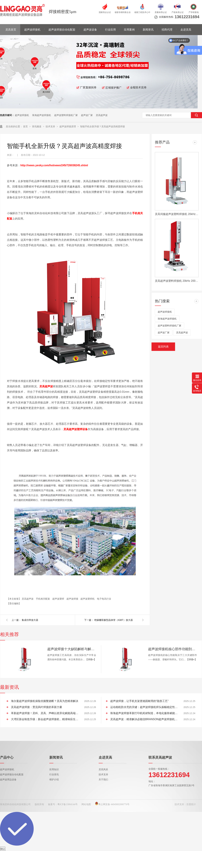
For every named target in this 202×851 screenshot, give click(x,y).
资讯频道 (37, 126)
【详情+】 (90, 659)
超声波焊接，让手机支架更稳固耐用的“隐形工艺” (139, 701)
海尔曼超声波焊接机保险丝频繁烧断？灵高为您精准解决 (44, 701)
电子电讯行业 (104, 598)
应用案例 (129, 29)
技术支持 (51, 126)
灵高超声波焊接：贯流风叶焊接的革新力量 (36, 707)
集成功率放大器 (30, 620)
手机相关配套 (43, 598)
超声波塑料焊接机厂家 (66, 115)
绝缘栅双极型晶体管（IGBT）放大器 (113, 620)
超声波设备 (90, 29)
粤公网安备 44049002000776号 (112, 804)
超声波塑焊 (58, 598)
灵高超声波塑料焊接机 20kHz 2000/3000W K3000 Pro (177, 280)
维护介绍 (54, 779)
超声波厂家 (87, 115)
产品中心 (6, 757)
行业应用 (110, 29)
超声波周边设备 (8, 779)
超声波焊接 (72, 598)
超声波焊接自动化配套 (61, 29)
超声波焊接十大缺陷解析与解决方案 (71, 649)
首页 (25, 126)
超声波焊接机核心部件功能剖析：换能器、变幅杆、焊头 (172, 649)
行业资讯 (54, 774)
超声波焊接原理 (68, 126)
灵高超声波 (102, 115)
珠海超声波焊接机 (41, 115)
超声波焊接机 (32, 29)
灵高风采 (103, 769)
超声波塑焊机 (87, 598)
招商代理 (167, 29)
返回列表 (163, 346)
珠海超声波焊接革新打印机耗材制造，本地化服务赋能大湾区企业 (144, 713)
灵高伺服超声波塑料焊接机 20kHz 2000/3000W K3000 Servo (177, 214)
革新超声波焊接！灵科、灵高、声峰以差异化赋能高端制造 (44, 713)
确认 (2, 848)
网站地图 (86, 804)
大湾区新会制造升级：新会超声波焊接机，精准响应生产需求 (44, 719)
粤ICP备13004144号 (67, 804)
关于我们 (103, 779)
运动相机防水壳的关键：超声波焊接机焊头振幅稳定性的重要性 (144, 707)
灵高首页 (10, 29)
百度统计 (191, 804)
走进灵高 (185, 29)
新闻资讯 (148, 29)
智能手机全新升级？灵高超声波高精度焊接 (102, 126)
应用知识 (54, 769)
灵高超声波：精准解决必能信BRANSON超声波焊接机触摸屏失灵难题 (144, 719)
